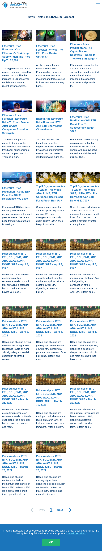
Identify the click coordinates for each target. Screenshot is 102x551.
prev (42, 510)
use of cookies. (76, 533)
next (60, 510)
